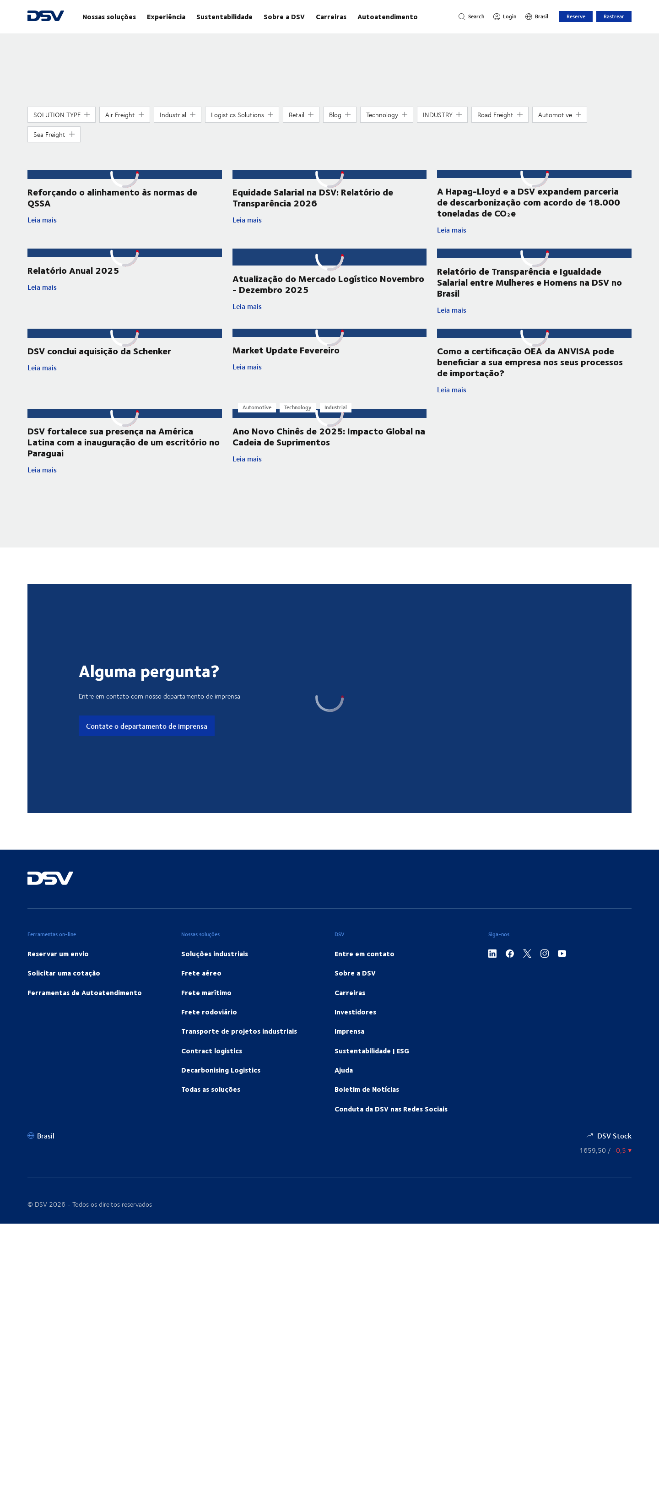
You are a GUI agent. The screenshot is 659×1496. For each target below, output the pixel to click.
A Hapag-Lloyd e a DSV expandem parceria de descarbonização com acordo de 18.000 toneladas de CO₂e (528, 202)
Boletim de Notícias (367, 1086)
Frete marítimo (206, 989)
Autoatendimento (387, 16)
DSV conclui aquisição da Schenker (99, 349)
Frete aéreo (201, 970)
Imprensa (349, 1028)
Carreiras (331, 16)
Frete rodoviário (209, 1008)
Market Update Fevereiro (286, 349)
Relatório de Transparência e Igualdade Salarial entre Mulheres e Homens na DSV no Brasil (529, 281)
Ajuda (344, 1067)
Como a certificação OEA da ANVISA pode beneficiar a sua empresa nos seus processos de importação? (530, 360)
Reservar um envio (58, 950)
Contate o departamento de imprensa (146, 723)
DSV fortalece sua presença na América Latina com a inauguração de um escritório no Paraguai (123, 439)
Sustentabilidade (224, 16)
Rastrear (614, 16)
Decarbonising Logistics (220, 1067)
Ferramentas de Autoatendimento (84, 989)
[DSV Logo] (45, 17)
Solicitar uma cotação (63, 970)
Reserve (576, 16)
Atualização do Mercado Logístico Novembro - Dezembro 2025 (328, 275)
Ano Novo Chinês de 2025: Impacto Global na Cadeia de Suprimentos (328, 433)
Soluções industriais (214, 950)
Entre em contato (364, 950)
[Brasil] (536, 16)
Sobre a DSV (284, 16)
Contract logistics (211, 1047)
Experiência (166, 16)
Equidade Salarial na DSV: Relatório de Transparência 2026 (312, 196)
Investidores (355, 1008)
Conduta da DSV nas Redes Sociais (391, 1105)
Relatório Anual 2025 (73, 270)
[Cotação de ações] (605, 1148)
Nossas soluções (109, 16)
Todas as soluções (210, 1086)
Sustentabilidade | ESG (372, 1047)
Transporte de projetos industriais (239, 1028)
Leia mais (102, 219)
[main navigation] (261, 16)
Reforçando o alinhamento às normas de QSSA (112, 196)
